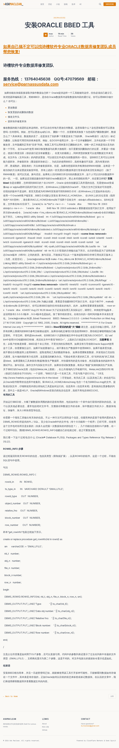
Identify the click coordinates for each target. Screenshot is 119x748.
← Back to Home (10, 696)
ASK (13, 4)
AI (81, 4)
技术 (73, 4)
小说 (58, 4)
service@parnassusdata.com (31, 84)
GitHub (44, 730)
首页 (42, 4)
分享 (112, 696)
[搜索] (100, 4)
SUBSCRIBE (110, 4)
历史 (50, 4)
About (44, 724)
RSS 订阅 (45, 727)
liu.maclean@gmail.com (90, 726)
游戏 (66, 4)
